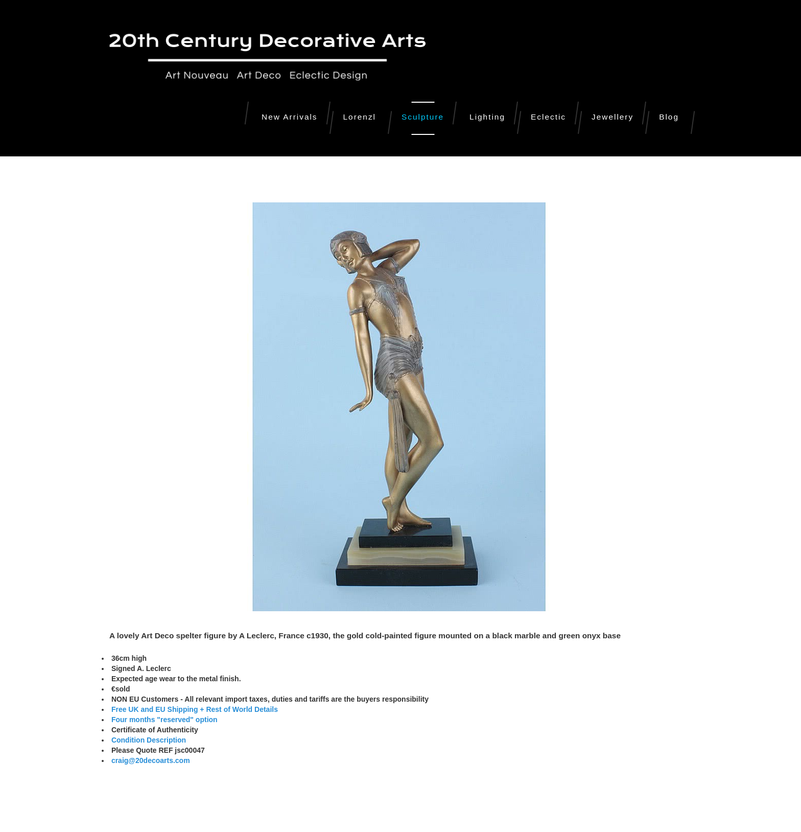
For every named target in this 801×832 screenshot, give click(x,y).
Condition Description (148, 740)
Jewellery (612, 116)
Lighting (487, 116)
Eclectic (548, 116)
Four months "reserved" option (163, 719)
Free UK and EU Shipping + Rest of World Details (194, 709)
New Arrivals (290, 116)
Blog (669, 116)
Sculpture (423, 116)
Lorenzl (359, 116)
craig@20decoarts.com (149, 760)
